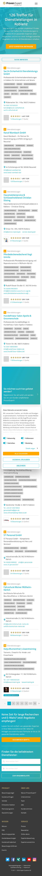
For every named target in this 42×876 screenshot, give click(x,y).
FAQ (3, 830)
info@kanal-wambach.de (12, 170)
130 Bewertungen (16, 181)
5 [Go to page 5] (26, 703)
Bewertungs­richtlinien (9, 846)
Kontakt (23, 813)
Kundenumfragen (8, 797)
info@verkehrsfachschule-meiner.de (16, 624)
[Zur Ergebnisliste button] (21, 775)
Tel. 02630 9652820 (10, 288)
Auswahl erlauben (21, 459)
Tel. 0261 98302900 (10, 347)
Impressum (26, 867)
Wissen (4, 826)
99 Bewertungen (16, 635)
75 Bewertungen (16, 521)
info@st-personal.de (25, 562)
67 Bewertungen (16, 241)
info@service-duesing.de (12, 232)
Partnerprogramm (8, 809)
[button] (15, 116)
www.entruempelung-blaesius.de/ (15, 513)
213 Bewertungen (16, 302)
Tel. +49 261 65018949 (12, 508)
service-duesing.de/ (29, 232)
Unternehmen (26, 797)
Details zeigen (30, 448)
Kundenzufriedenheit (9, 842)
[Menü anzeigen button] (36, 3)
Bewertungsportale (8, 834)
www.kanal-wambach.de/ (12, 172)
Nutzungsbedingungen (15, 865)
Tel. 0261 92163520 (10, 105)
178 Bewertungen (16, 360)
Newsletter (25, 830)
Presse (23, 826)
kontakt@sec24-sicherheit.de (14, 108)
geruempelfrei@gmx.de (11, 510)
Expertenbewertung (27, 838)
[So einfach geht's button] (21, 739)
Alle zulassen (21, 453)
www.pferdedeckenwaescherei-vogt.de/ (17, 293)
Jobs (22, 805)
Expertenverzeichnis (28, 842)
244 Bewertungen (16, 573)
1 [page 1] (9, 703)
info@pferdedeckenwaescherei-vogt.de (17, 291)
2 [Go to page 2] (13, 703)
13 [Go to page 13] (35, 703)
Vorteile (4, 801)
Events (4, 850)
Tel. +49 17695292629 (11, 680)
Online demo (25, 834)
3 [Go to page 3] (17, 703)
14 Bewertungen (16, 119)
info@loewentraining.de (12, 682)
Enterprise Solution (8, 805)
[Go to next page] (39, 703)
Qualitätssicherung (16, 867)
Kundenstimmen (26, 809)
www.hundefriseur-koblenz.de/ (14, 351)
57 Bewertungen (16, 691)
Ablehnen (21, 465)
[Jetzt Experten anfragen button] (21, 46)
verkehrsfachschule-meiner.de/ (14, 626)
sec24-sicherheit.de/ (11, 110)
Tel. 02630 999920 (10, 562)
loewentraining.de (28, 682)
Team (23, 801)
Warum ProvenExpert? (28, 793)
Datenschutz (26, 865)
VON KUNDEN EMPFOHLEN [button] (11, 695)
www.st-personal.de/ (11, 564)
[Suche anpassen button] (21, 59)
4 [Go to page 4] (22, 703)
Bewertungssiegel (8, 793)
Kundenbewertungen (9, 838)
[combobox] (21, 761)
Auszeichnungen (7, 813)
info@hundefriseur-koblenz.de (14, 349)
